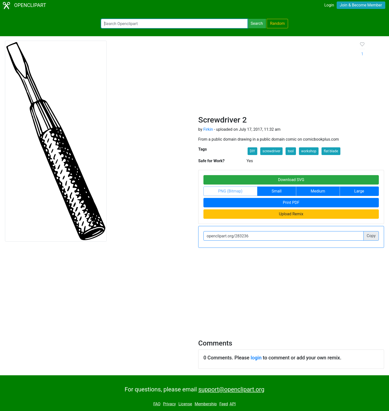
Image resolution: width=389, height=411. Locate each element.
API (232, 404)
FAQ (157, 404)
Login (329, 5)
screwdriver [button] (271, 151)
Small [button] (277, 191)
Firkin (208, 129)
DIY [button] (252, 151)
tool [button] (291, 151)
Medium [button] (318, 191)
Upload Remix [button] (291, 214)
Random (277, 23)
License (185, 404)
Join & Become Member (361, 5)
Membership (205, 404)
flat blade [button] (331, 151)
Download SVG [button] (291, 179)
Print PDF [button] (291, 202)
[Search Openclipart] (174, 23)
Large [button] (359, 191)
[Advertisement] (275, 78)
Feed (223, 404)
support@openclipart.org (231, 389)
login (256, 358)
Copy (371, 235)
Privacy (169, 404)
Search (257, 23)
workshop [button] (308, 151)
